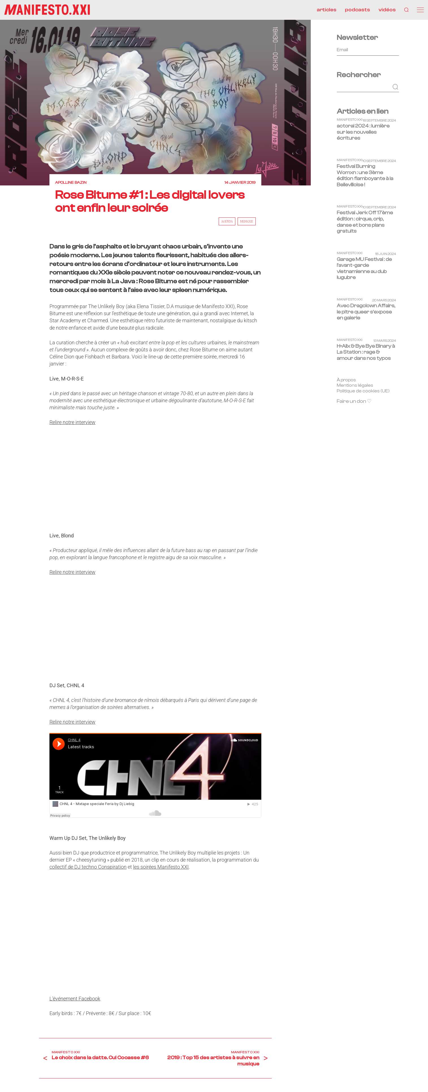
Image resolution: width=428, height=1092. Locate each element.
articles (326, 10)
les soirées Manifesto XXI (161, 867)
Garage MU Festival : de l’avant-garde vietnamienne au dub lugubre (364, 268)
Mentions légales (355, 385)
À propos (346, 379)
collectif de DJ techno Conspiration (88, 867)
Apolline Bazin (70, 182)
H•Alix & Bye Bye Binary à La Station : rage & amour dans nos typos (366, 352)
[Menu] (420, 10)
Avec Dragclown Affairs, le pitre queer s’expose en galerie (366, 312)
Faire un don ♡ (354, 401)
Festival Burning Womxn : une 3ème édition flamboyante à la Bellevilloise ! (365, 175)
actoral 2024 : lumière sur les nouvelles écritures (363, 132)
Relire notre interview (72, 422)
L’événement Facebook (74, 999)
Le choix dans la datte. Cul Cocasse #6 (100, 1058)
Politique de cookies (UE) (363, 390)
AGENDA (227, 221)
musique (246, 221)
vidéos (387, 10)
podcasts (357, 10)
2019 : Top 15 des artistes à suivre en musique (213, 1061)
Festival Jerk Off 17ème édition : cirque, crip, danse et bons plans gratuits (365, 222)
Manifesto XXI (66, 1052)
